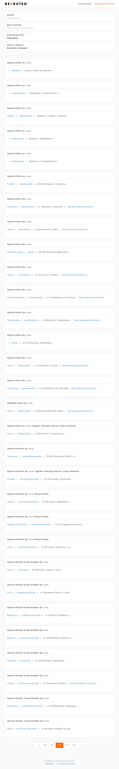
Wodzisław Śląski (15, 252)
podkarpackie (18, 138)
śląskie (31, 252)
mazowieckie (27, 207)
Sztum (10, 570)
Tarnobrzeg (12, 388)
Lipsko (10, 229)
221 (67, 745)
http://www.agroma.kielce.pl (80, 207)
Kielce (10, 411)
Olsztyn (10, 683)
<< (33, 745)
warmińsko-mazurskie (29, 683)
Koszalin (11, 479)
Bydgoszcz (12, 615)
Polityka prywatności (67, 764)
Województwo (15, 35)
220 (59, 745)
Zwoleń (10, 275)
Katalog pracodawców (104, 4)
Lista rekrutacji (84, 4)
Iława (9, 729)
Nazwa (10, 15)
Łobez (10, 547)
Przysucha (12, 207)
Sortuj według (15, 45)
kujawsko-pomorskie (26, 592)
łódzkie (15, 343)
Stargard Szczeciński (17, 524)
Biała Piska (12, 706)
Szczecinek (12, 456)
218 (44, 745)
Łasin (9, 592)
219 (52, 745)
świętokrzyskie (18, 93)
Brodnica (11, 638)
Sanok (10, 365)
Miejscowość (14, 25)
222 (74, 745)
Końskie (11, 184)
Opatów (10, 116)
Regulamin (49, 764)
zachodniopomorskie (31, 456)
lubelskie (16, 70)
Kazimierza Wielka (15, 297)
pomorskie (22, 570)
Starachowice (13, 320)
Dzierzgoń (12, 660)
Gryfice (10, 502)
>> (86, 745)
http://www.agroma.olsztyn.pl (83, 683)
